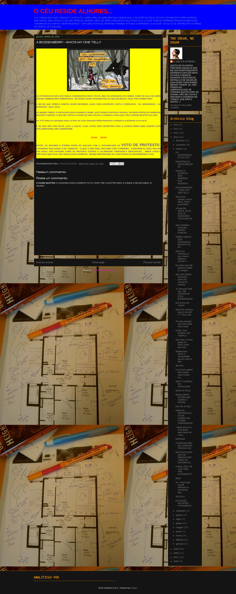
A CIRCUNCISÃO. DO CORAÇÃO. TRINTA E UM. (184, 445)
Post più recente (44, 262)
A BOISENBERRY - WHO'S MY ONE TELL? (184, 190)
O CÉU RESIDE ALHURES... (73, 11)
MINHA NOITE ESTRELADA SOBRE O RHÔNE (182, 398)
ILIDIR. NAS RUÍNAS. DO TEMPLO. (182, 333)
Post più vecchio (152, 262)
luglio (179, 519)
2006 (176, 561)
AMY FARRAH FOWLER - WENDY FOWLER (182, 229)
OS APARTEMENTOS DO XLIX (183, 155)
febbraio (180, 540)
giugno (179, 523)
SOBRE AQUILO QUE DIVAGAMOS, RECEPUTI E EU (183, 242)
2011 (176, 133)
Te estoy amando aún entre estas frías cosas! (183, 324)
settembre (181, 511)
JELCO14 (180, 496)
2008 (176, 553)
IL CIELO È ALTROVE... (184, 61)
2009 (176, 549)
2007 (176, 557)
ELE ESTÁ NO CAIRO (182, 304)
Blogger (133, 588)
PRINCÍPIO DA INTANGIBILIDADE (184, 164)
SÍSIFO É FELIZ (183, 390)
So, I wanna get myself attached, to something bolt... (182, 487)
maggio (179, 527)
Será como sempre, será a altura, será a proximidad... (183, 200)
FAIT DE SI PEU (183, 406)
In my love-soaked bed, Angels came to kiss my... (184, 373)
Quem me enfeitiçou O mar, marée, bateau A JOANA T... (182, 256)
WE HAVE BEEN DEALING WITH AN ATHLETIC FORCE (183, 279)
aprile (179, 531)
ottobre (179, 149)
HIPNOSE (180, 439)
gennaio (180, 544)
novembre (181, 145)
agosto (179, 515)
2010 (176, 137)
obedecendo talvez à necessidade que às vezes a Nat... (183, 356)
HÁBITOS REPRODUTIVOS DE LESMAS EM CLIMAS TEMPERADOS (184, 416)
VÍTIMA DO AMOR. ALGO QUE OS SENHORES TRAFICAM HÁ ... (183, 214)
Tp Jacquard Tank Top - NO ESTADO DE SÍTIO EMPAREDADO (184, 294)
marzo (179, 535)
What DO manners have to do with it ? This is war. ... (184, 313)
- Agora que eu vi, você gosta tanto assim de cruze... (183, 431)
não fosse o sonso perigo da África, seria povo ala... (184, 343)
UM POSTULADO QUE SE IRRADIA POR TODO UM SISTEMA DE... (183, 457)
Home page (98, 262)
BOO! (178, 478)
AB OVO (179, 365)
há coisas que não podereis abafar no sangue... (184, 268)
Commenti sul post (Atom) (103, 270)
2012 (176, 129)
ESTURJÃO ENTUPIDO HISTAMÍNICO (183, 503)
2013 (176, 125)
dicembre (180, 140)
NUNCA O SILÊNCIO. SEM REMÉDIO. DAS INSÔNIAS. (181, 177)
